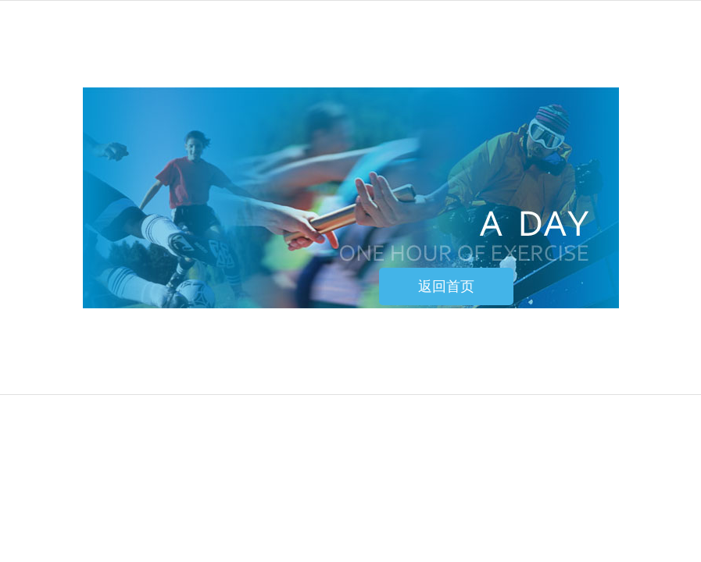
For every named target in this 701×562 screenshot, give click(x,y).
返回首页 (446, 286)
